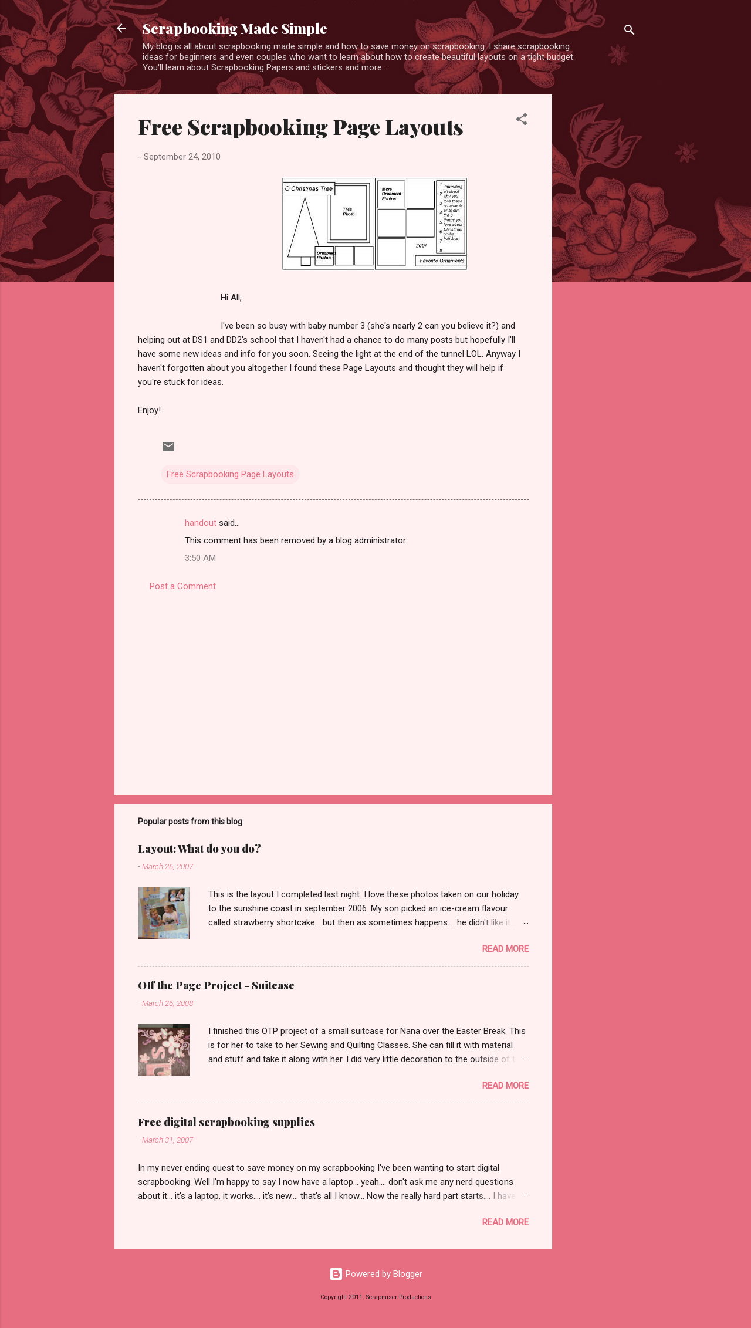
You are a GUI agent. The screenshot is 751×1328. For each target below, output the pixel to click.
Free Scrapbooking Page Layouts (301, 126)
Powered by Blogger (375, 1274)
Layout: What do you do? (199, 849)
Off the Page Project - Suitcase (216, 985)
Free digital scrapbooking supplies (226, 1122)
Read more (505, 949)
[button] (522, 121)
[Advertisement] (599, 270)
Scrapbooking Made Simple (235, 28)
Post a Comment (183, 586)
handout (200, 523)
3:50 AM (200, 558)
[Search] (630, 32)
